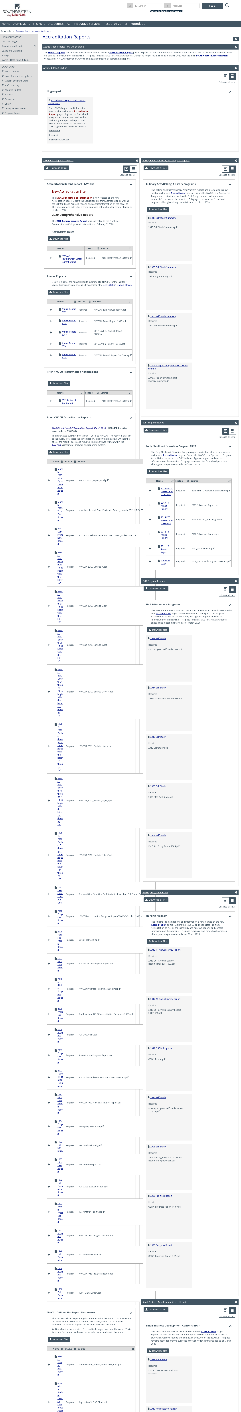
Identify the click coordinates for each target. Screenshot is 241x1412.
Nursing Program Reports (155, 849)
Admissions (21, 24)
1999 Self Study (158, 595)
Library (6, 103)
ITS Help (39, 24)
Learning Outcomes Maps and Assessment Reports (78, 672)
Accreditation (178, 192)
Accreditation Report (121, 52)
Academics (56, 24)
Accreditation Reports (41, 31)
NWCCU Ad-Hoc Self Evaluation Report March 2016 (79, 468)
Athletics (7, 94)
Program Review (60, 773)
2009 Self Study (158, 743)
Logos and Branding (12, 50)
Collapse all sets (227, 82)
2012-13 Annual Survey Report (165, 956)
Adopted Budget (11, 89)
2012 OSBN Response (161, 1005)
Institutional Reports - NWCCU (58, 160)
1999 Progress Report (161, 1202)
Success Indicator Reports (65, 783)
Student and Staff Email (15, 80)
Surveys (5, 55)
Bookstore (8, 99)
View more (54, 130)
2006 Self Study (158, 1104)
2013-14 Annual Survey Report (165, 907)
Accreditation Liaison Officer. (117, 311)
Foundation (139, 24)
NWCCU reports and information (74, 197)
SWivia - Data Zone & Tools (16, 59)
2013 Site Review (158, 1317)
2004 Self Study (158, 792)
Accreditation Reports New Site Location (63, 46)
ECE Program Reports (153, 422)
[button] (56, 168)
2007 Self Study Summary (163, 316)
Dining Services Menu (14, 108)
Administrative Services (84, 24)
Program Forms (11, 113)
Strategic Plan (59, 778)
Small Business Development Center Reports (164, 1259)
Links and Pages (10, 41)
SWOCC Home (10, 71)
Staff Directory (10, 85)
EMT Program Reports (153, 538)
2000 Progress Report (161, 1153)
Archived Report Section (55, 67)
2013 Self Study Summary (163, 217)
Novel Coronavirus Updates (17, 76)
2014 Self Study (158, 645)
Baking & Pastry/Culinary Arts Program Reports (166, 160)
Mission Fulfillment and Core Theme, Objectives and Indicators (83, 766)
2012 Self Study (158, 694)
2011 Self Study (158, 1054)
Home (6, 24)
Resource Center (116, 24)
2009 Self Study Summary (163, 267)
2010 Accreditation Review (163, 1366)
